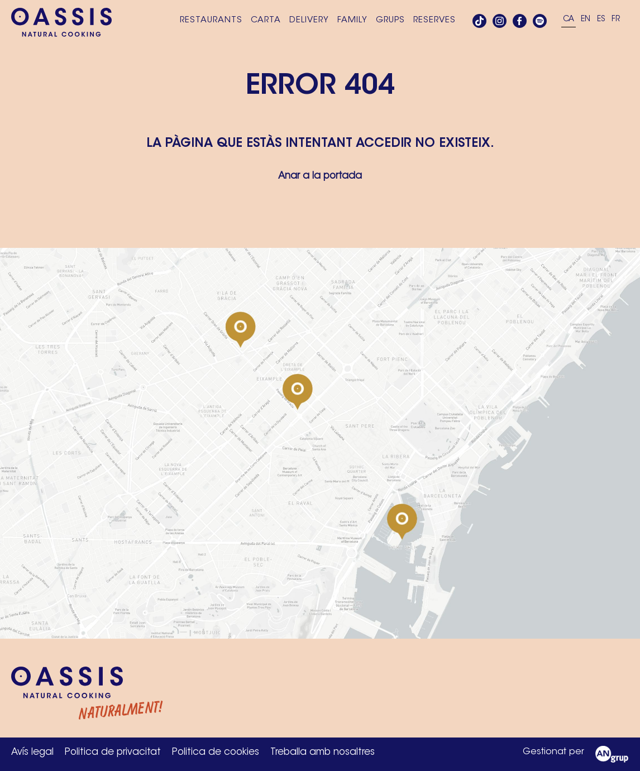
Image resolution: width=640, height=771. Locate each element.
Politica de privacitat (113, 752)
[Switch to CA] (568, 20)
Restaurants (211, 20)
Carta (266, 20)
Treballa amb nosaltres (322, 752)
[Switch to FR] (616, 20)
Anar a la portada (320, 176)
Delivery (309, 20)
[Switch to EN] (585, 20)
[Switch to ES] (600, 20)
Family (352, 20)
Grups (390, 20)
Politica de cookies (215, 752)
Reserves (434, 20)
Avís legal (32, 752)
